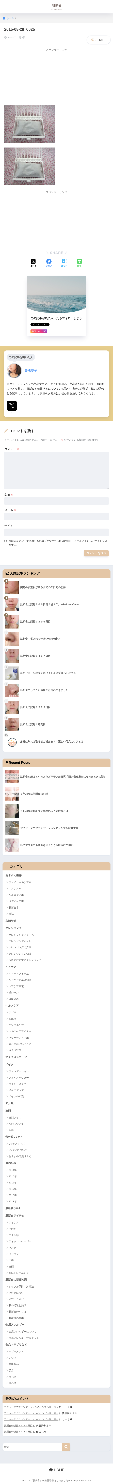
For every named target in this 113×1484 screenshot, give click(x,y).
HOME (56, 1470)
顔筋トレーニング (19, 1272)
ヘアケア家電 (16, 985)
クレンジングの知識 (20, 952)
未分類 (9, 1102)
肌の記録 (11, 1162)
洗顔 (8, 1110)
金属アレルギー (15, 1324)
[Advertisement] (32, 75)
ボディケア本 (16, 899)
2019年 (13, 1201)
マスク (12, 1247)
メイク (9, 1063)
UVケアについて (18, 1149)
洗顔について (16, 1123)
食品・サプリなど (16, 1344)
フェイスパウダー (19, 1076)
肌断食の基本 (16, 1317)
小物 (11, 1260)
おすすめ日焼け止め (20, 1155)
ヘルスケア (12, 1004)
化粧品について (17, 1292)
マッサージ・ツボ (19, 1036)
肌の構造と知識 (17, 1305)
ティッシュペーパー (20, 1241)
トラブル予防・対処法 (21, 1286)
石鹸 (11, 1129)
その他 (12, 1228)
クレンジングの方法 (20, 946)
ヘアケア (11, 965)
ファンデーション (19, 1070)
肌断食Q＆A (13, 1207)
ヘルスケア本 (16, 893)
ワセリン (14, 1253)
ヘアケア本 (15, 887)
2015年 (13, 1176)
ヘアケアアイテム (19, 972)
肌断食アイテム (15, 1215)
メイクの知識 (16, 1095)
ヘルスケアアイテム (20, 1030)
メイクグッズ (16, 1089)
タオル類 (14, 1235)
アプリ (12, 1011)
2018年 (13, 1194)
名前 (9, 492)
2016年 (13, 1182)
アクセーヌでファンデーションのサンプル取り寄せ (31, 1407)
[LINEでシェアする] (79, 261)
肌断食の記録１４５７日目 (18, 1425)
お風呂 (12, 1017)
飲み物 (12, 1383)
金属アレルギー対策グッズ (24, 1338)
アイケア (14, 1222)
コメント (12, 447)
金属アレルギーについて (22, 1331)
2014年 (13, 1169)
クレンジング (14, 926)
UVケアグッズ (17, 1143)
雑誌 (11, 912)
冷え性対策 (15, 1049)
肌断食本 (14, 905)
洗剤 (11, 1266)
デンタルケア (16, 1023)
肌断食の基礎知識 (16, 1279)
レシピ (12, 1358)
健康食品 (14, 1364)
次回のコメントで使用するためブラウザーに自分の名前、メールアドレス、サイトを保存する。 (58, 541)
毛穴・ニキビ (16, 1299)
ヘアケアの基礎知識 (20, 978)
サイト (8, 524)
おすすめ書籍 (14, 873)
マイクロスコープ (16, 1055)
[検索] (66, 1447)
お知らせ (11, 919)
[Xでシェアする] (33, 261)
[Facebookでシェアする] (49, 261)
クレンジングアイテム (21, 933)
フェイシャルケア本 (20, 880)
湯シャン (14, 991)
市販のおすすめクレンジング (25, 958)
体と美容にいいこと (20, 1042)
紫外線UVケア (14, 1136)
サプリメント (16, 1351)
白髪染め (14, 997)
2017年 (13, 1188)
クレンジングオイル (20, 939)
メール (10, 508)
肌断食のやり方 (17, 1311)
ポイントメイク (17, 1083)
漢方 (11, 1370)
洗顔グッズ (15, 1116)
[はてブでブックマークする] (64, 261)
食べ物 (12, 1377)
